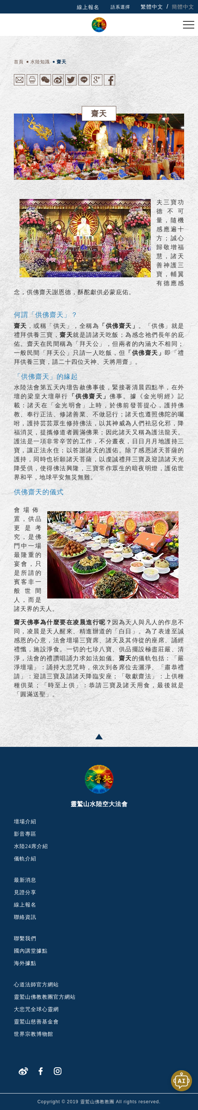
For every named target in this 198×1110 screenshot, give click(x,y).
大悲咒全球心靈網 (36, 1009)
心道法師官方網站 (36, 984)
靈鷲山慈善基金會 (36, 1022)
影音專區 (25, 834)
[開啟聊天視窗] (181, 1080)
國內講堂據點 (31, 951)
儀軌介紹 (25, 859)
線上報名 (88, 7)
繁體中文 (152, 7)
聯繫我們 (25, 938)
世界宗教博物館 (33, 1034)
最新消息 (25, 880)
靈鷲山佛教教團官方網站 (45, 997)
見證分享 (25, 892)
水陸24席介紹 (31, 846)
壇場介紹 (25, 821)
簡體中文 (183, 7)
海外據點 (25, 963)
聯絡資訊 (25, 917)
